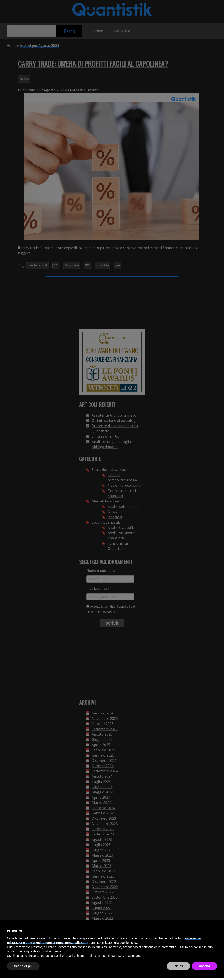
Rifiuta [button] (178, 966)
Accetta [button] (204, 966)
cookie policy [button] (128, 942)
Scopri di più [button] (23, 966)
